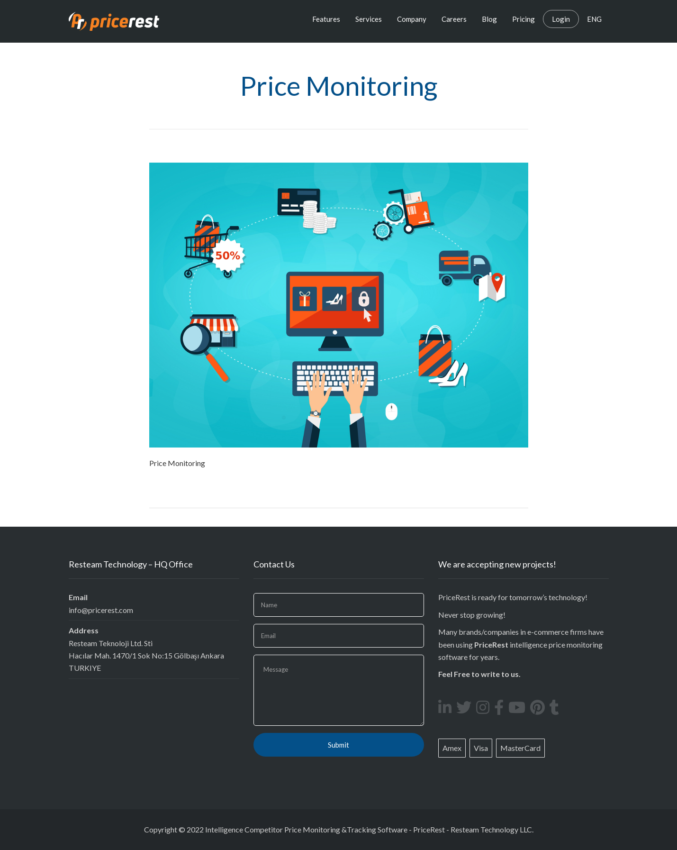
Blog (489, 19)
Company (411, 19)
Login (561, 19)
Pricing (523, 19)
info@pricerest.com (101, 609)
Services (368, 19)
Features (326, 19)
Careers (454, 19)
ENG (594, 19)
